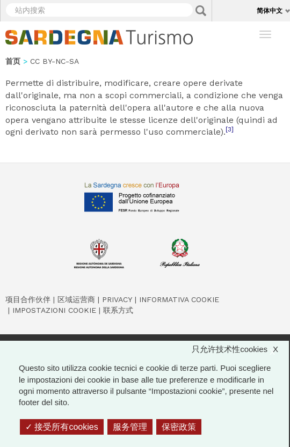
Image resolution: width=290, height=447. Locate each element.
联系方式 (118, 310)
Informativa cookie (179, 299)
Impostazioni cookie (54, 310)
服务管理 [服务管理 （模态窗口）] (130, 426)
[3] (230, 129)
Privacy (117, 299)
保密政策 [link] (179, 426)
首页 (12, 61)
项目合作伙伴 (27, 299)
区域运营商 (76, 299)
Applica (200, 10)
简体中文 (269, 10)
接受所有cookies (61, 426)
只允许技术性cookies (240, 349)
